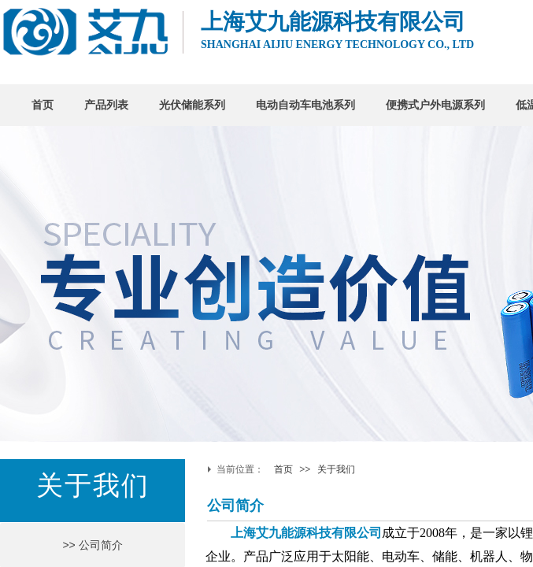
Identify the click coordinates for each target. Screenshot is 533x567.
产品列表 (106, 105)
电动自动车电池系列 (305, 105)
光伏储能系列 (192, 105)
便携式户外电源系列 (435, 105)
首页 (42, 105)
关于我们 (336, 469)
